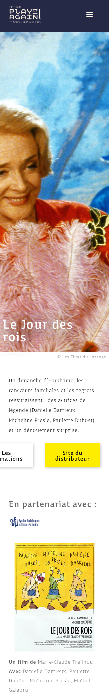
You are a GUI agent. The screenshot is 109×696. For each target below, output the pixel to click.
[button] (72, 455)
